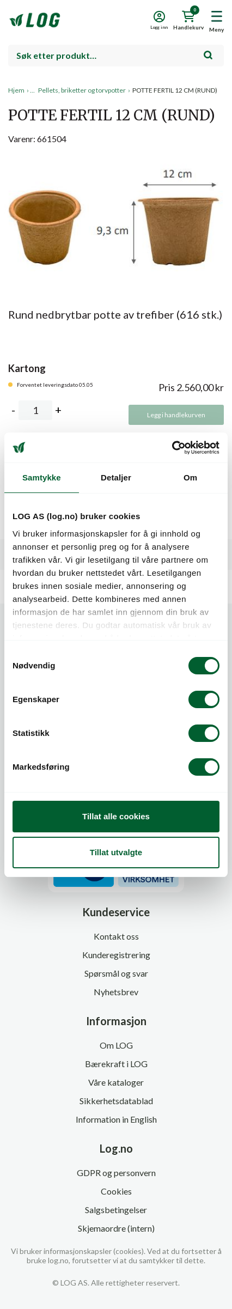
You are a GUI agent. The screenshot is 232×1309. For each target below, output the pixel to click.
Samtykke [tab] (41, 477)
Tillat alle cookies (116, 816)
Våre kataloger (116, 1082)
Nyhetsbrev (116, 992)
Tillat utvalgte (116, 852)
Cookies (116, 1191)
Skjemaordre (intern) (116, 1228)
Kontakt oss (116, 936)
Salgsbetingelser (116, 1209)
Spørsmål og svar (116, 973)
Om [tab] (190, 477)
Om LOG (116, 1045)
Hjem (16, 90)
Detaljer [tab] (116, 477)
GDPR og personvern (116, 1172)
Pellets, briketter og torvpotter (82, 90)
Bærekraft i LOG (116, 1063)
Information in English (116, 1119)
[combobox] (116, 55)
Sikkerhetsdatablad (116, 1100)
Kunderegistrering (116, 954)
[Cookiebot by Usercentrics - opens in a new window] (171, 448)
